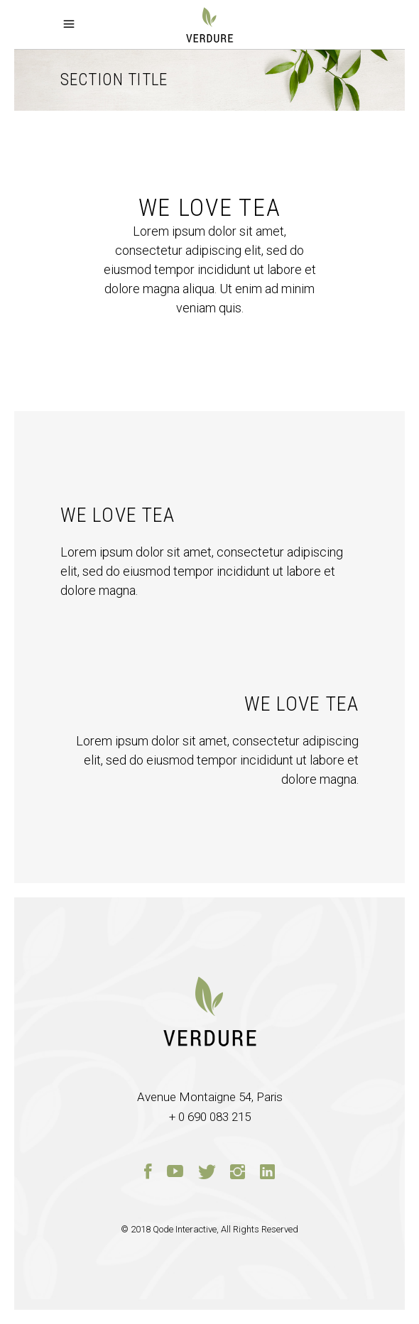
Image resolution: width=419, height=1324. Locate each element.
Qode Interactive (185, 1229)
